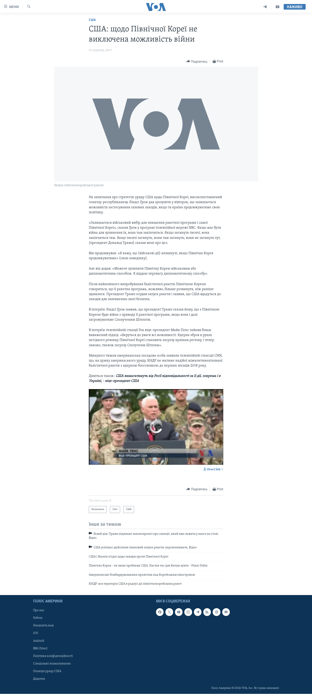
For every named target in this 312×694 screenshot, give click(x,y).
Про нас (38, 610)
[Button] (196, 61)
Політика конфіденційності (53, 656)
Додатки (39, 678)
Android (38, 641)
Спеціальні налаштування (52, 663)
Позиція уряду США (47, 671)
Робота (37, 618)
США (92, 20)
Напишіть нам (43, 625)
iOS (35, 633)
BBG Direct (40, 648)
